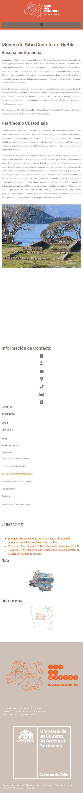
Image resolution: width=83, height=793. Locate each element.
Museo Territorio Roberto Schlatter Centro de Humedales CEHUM (43, 546)
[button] (40, 265)
